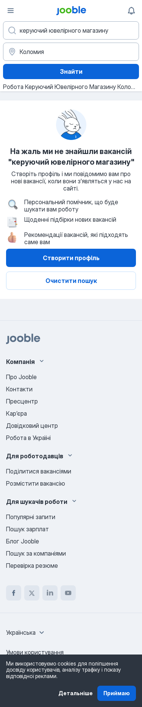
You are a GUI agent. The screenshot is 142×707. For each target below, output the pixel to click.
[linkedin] (50, 593)
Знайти (71, 71)
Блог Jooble (22, 541)
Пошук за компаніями (36, 553)
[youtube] (68, 593)
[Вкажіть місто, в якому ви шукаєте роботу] (71, 52)
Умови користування (35, 652)
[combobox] (26, 632)
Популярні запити (30, 517)
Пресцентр (22, 401)
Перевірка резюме (32, 565)
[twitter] (31, 593)
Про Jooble (21, 377)
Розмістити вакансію (35, 483)
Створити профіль (71, 258)
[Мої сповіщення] (131, 11)
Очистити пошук (71, 280)
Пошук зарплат (27, 529)
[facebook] (13, 593)
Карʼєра (16, 413)
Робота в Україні (28, 438)
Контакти (19, 389)
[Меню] (10, 10)
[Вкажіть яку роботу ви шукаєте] (71, 30)
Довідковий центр (32, 425)
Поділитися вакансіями (38, 471)
